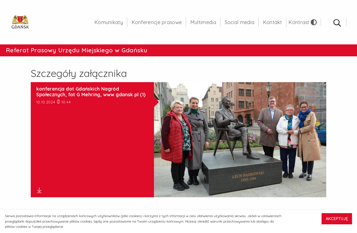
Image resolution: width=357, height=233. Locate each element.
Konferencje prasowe (157, 22)
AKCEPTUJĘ (337, 218)
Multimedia (203, 22)
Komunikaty (108, 22)
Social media (239, 22)
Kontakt (272, 22)
